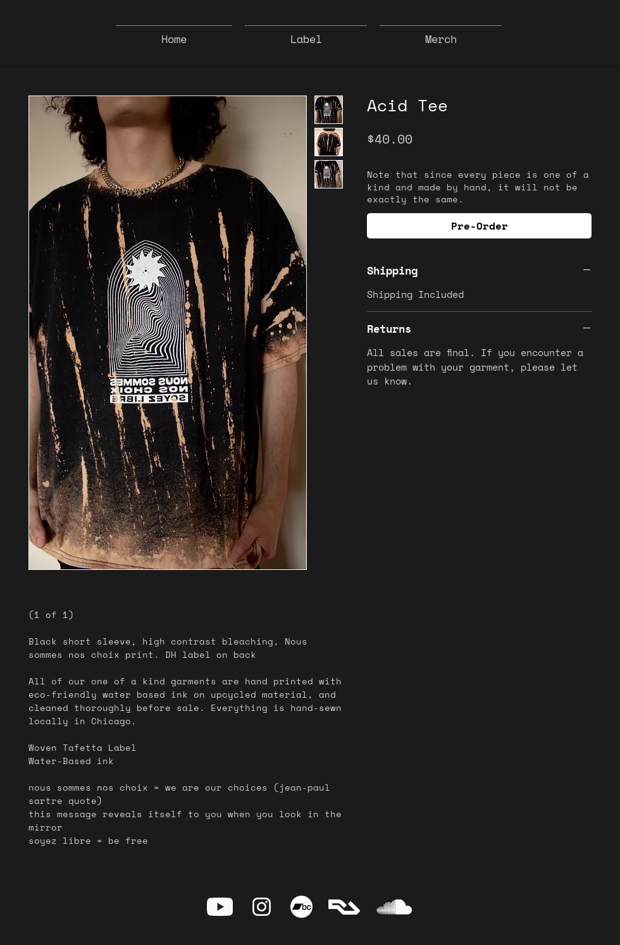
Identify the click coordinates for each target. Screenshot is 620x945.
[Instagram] (261, 906)
